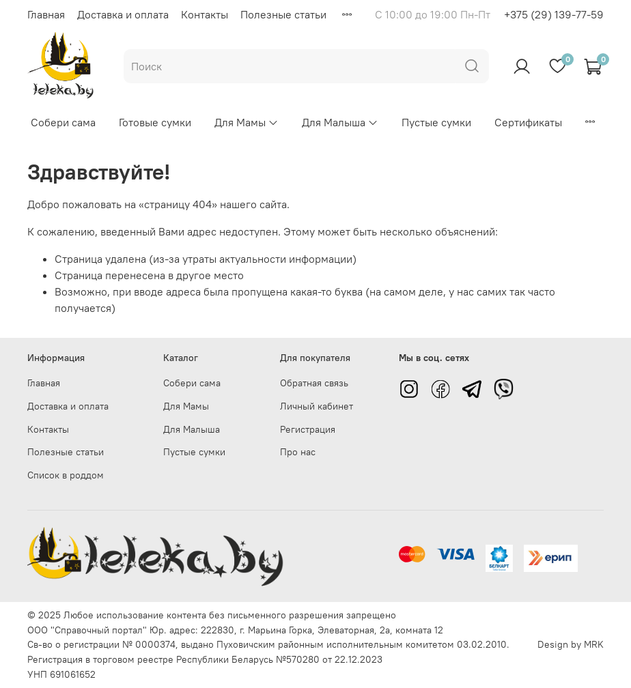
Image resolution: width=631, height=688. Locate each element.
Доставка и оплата (123, 14)
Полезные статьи (283, 14)
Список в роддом (65, 475)
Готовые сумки (155, 122)
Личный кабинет (316, 406)
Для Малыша (340, 122)
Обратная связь (314, 383)
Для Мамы (246, 122)
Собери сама (63, 122)
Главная (46, 14)
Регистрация (307, 429)
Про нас (298, 452)
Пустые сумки (436, 122)
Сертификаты (528, 122)
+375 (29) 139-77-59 (554, 14)
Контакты (204, 14)
